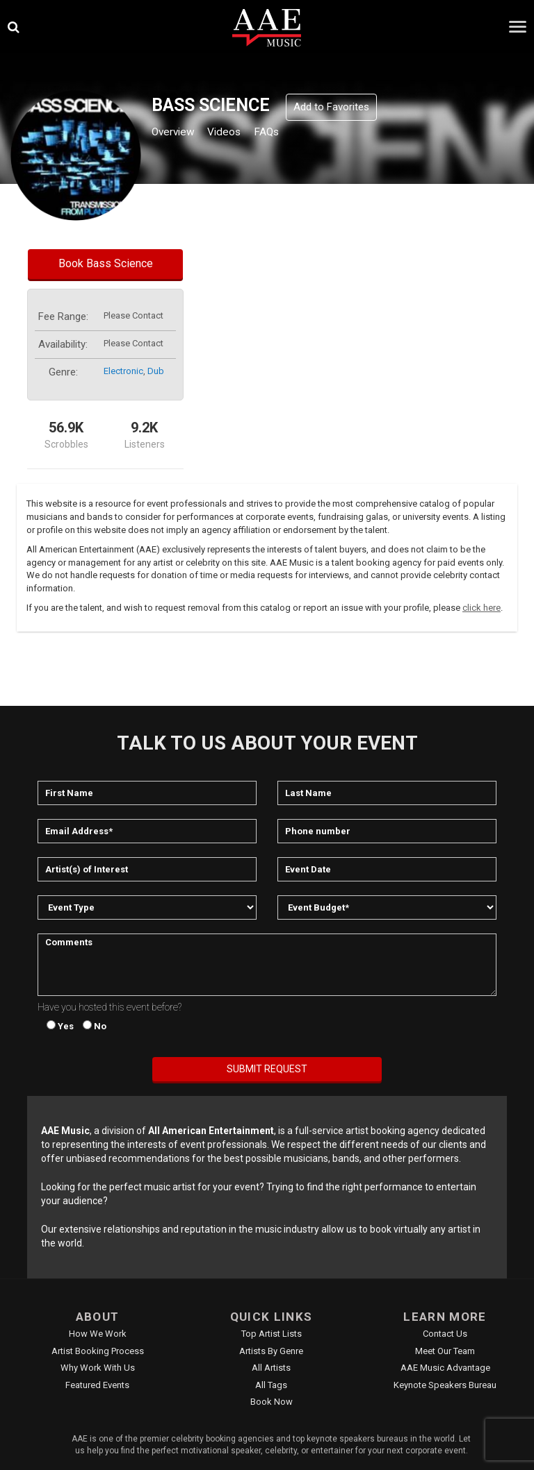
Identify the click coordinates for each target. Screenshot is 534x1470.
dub (155, 371)
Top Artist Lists (271, 1333)
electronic (123, 371)
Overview (177, 133)
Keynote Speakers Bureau (445, 1385)
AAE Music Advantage (445, 1367)
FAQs (287, 133)
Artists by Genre (271, 1351)
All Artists (271, 1367)
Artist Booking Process (97, 1351)
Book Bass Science (105, 263)
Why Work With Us (97, 1367)
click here (481, 607)
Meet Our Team (445, 1351)
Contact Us (445, 1333)
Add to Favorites (331, 107)
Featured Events (97, 1385)
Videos (238, 133)
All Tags (271, 1385)
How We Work (98, 1333)
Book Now (271, 1401)
